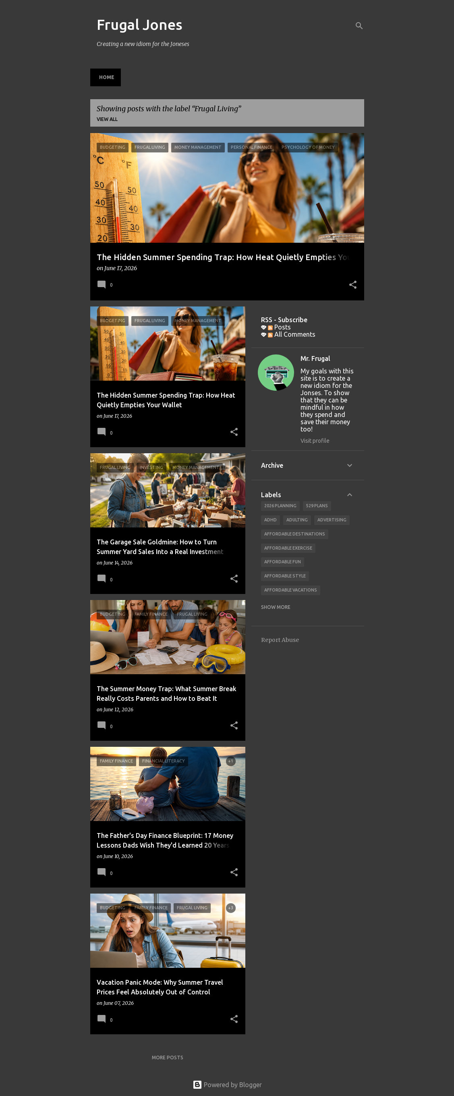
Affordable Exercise (288, 548)
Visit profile (315, 441)
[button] (353, 285)
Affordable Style (285, 575)
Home (106, 77)
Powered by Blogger (227, 1084)
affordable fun (282, 561)
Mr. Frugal (315, 358)
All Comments (291, 334)
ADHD (270, 519)
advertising (331, 519)
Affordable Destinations (294, 533)
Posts (279, 327)
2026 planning (280, 505)
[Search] (359, 25)
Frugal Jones (139, 24)
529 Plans (317, 505)
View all (107, 119)
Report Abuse (280, 640)
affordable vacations (290, 590)
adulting (297, 519)
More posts (167, 1057)
